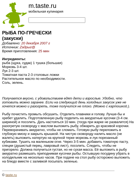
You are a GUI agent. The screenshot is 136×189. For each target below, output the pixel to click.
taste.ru (11, 175)
